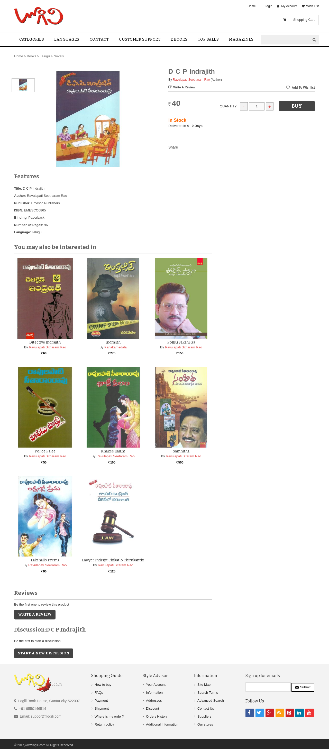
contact (99, 39)
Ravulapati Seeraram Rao (47, 565)
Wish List (312, 6)
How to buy (103, 685)
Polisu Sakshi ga (181, 342)
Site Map (204, 685)
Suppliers (204, 716)
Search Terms (207, 692)
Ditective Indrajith (45, 342)
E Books (179, 39)
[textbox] (285, 40)
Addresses (154, 700)
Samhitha (181, 451)
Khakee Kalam (113, 451)
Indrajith (113, 342)
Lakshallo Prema (45, 560)
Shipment (102, 708)
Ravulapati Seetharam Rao (191, 79)
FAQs (99, 692)
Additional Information (162, 724)
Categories (31, 39)
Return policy (104, 724)
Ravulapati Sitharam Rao (47, 347)
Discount (152, 708)
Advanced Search (210, 700)
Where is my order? (109, 716)
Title (17, 188)
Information (154, 692)
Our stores (205, 724)
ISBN (18, 210)
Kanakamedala (115, 347)
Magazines (241, 39)
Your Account (156, 685)
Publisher (21, 203)
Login (268, 6)
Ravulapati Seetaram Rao (115, 456)
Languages (66, 39)
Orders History (157, 716)
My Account (289, 6)
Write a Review (184, 87)
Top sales (208, 39)
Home (252, 6)
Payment (101, 700)
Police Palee (45, 451)
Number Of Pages (28, 225)
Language (22, 232)
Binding (20, 217)
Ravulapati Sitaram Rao (183, 456)
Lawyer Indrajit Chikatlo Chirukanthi (113, 560)
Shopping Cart (304, 20)
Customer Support (139, 39)
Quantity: (228, 106)
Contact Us (205, 708)
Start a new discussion (43, 653)
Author (19, 196)
